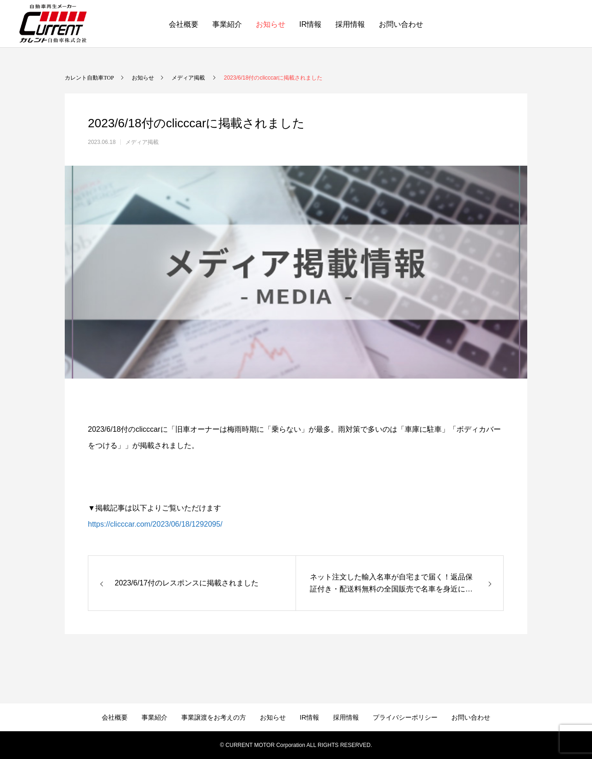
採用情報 (350, 24)
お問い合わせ (401, 24)
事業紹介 (227, 24)
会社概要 (183, 24)
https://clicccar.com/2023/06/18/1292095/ (155, 524)
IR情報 (310, 24)
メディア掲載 (142, 142)
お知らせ (270, 24)
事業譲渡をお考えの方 (213, 717)
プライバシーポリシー (405, 717)
